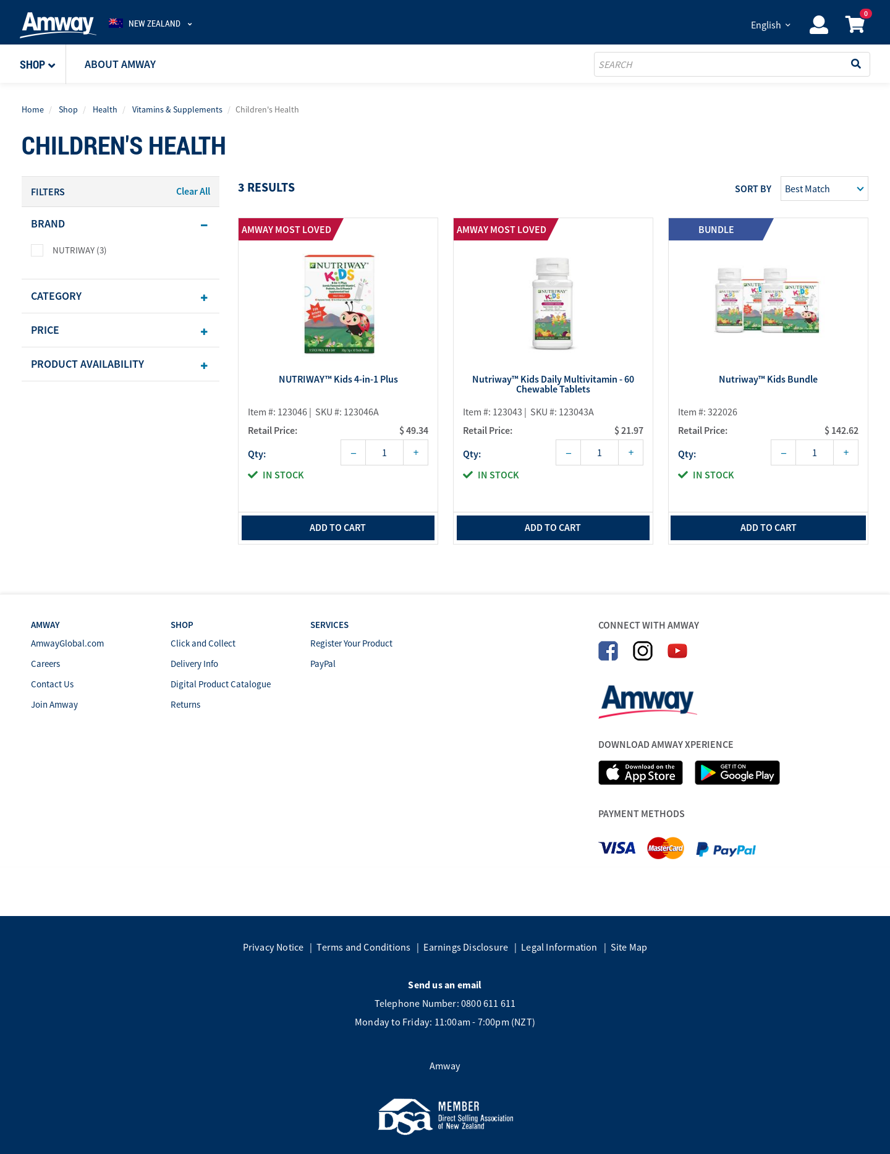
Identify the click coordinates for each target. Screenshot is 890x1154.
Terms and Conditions (363, 947)
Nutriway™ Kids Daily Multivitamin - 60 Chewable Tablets (553, 391)
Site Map (629, 947)
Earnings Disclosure (465, 947)
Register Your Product (351, 643)
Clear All (193, 191)
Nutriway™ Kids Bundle (768, 386)
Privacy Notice (273, 947)
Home (33, 109)
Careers (45, 663)
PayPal (323, 663)
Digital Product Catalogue (221, 684)
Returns (185, 704)
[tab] (120, 223)
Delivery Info (194, 663)
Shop (68, 109)
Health (105, 109)
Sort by (753, 188)
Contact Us (52, 684)
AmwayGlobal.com (67, 643)
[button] (43, 64)
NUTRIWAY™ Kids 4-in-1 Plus (338, 386)
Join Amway (54, 704)
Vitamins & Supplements (177, 109)
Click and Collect (203, 643)
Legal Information (559, 947)
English (766, 25)
